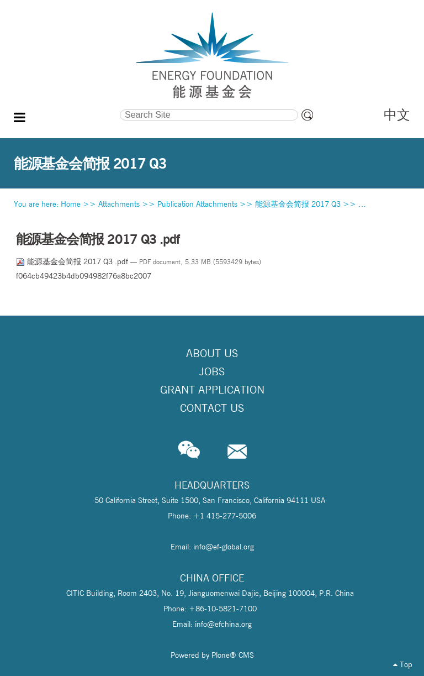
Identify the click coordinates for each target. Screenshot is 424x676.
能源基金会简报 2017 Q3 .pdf (73, 261)
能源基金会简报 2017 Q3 (298, 204)
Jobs (212, 371)
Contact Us (212, 408)
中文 (397, 114)
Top (402, 664)
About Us (212, 353)
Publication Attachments (197, 204)
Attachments (119, 204)
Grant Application (212, 389)
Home (71, 204)
